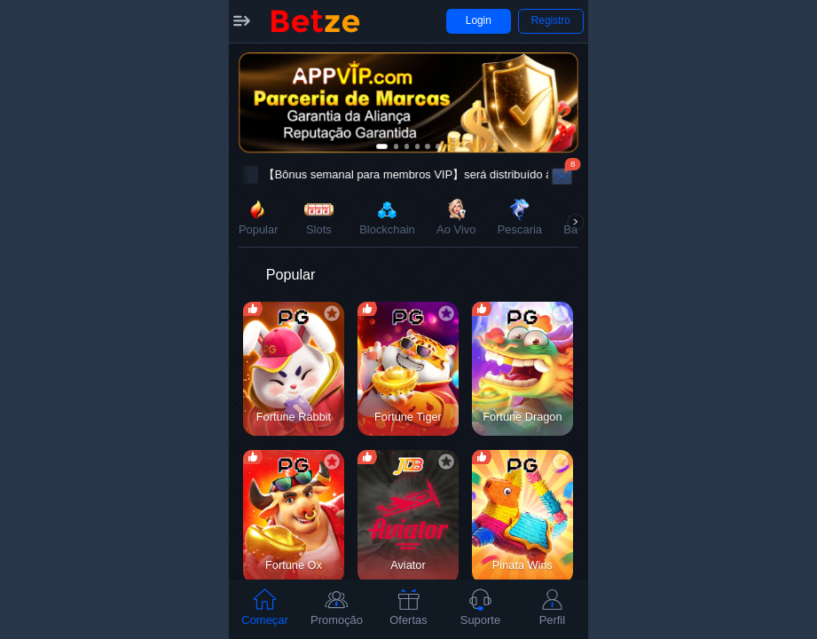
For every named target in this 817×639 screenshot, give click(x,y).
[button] (242, 21)
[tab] (265, 609)
